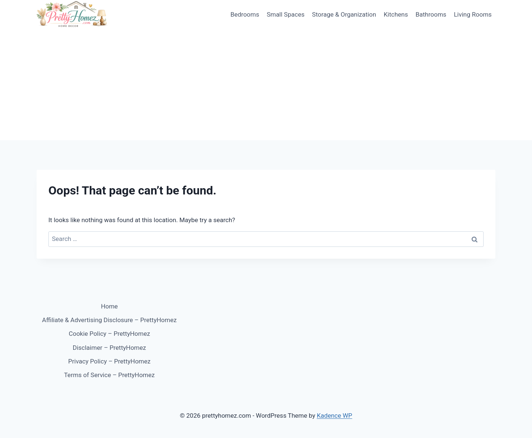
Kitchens (395, 14)
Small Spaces (285, 14)
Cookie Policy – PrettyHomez (109, 333)
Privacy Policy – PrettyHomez (109, 361)
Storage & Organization (344, 14)
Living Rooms (472, 14)
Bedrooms (245, 14)
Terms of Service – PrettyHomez (109, 375)
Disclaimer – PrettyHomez (109, 347)
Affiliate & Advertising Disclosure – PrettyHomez (109, 320)
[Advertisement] (266, 85)
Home (109, 306)
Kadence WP (334, 415)
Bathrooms (431, 14)
